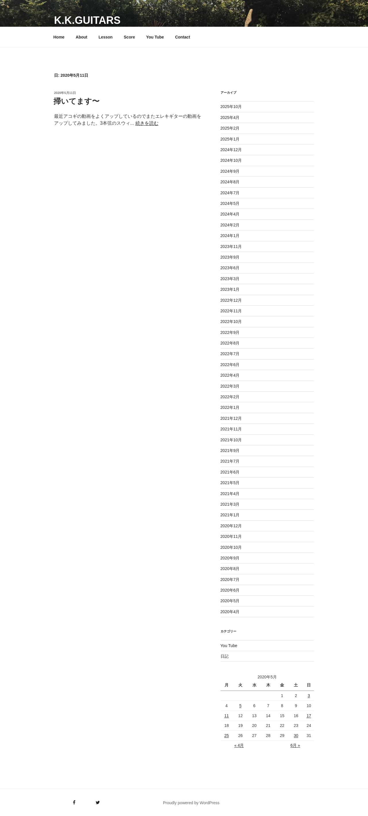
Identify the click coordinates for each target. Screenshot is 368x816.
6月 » (295, 745)
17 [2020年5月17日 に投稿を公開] (308, 715)
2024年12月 (231, 149)
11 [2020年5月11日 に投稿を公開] (226, 715)
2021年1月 (230, 515)
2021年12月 (231, 418)
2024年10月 (231, 160)
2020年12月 (231, 526)
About (81, 37)
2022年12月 (231, 300)
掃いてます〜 (76, 101)
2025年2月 (230, 128)
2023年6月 (230, 267)
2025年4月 (230, 117)
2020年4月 (230, 611)
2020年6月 (230, 590)
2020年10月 (231, 547)
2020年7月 (230, 579)
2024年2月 (230, 225)
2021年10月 (231, 440)
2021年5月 (230, 482)
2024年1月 (230, 235)
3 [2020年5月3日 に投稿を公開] (309, 695)
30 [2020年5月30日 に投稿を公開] (296, 735)
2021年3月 (230, 504)
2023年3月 (230, 278)
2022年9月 (230, 332)
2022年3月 (230, 386)
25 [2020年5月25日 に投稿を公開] (226, 735)
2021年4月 (230, 493)
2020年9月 (230, 558)
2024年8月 (230, 182)
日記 (225, 656)
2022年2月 (230, 396)
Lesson (106, 37)
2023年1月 (230, 289)
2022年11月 (231, 311)
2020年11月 (231, 536)
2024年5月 (230, 203)
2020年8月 (230, 568)
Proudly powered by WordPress (191, 802)
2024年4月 (230, 214)
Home (59, 37)
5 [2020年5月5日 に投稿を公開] (240, 705)
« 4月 (239, 745)
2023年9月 (230, 257)
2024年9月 (230, 171)
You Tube (155, 37)
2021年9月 (230, 450)
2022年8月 (230, 343)
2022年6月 (230, 364)
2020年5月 (230, 600)
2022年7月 (230, 353)
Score (129, 37)
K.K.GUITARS (87, 20)
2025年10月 (231, 106)
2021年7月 (230, 461)
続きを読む (146, 123)
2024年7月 (230, 192)
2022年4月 (230, 375)
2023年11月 (231, 246)
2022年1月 (230, 407)
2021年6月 (230, 472)
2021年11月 (231, 429)
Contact (182, 37)
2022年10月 (231, 321)
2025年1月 (230, 139)
